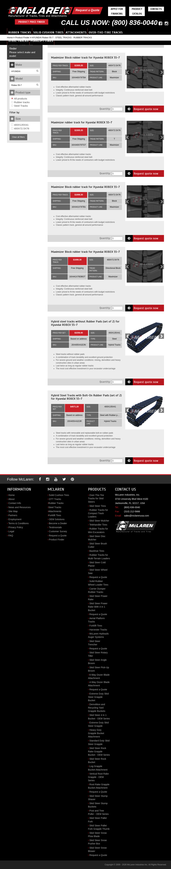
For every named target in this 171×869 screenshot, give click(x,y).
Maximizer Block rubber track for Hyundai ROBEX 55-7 (85, 57)
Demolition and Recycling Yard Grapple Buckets (96, 707)
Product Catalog (137, 11)
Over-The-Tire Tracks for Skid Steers (96, 498)
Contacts (156, 9)
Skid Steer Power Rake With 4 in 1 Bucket (98, 606)
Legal (11, 531)
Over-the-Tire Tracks (106, 32)
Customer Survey (58, 531)
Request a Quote (87, 10)
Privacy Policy (15, 527)
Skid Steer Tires (97, 506)
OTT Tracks (55, 499)
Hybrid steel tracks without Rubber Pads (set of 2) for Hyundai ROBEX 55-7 (85, 323)
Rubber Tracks (19, 32)
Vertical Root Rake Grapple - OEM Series (98, 777)
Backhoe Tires (96, 551)
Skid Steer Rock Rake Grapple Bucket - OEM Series (99, 751)
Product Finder (22, 37)
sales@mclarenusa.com (136, 515)
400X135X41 (20, 124)
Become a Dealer (58, 523)
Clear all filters (18, 137)
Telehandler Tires (98, 524)
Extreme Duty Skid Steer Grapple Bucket (98, 697)
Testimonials (55, 527)
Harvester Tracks (98, 629)
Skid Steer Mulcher (99, 520)
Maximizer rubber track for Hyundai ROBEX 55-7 (81, 122)
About (11, 499)
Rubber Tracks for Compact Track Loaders (98, 513)
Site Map (13, 511)
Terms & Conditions (18, 523)
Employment (14, 519)
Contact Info (14, 503)
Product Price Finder (31, 21)
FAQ (10, 535)
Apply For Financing (117, 11)
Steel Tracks (18, 41)
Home (10, 37)
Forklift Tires (42, 41)
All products (19, 98)
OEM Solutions (56, 519)
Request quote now (141, 109)
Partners (12, 515)
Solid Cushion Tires (48, 32)
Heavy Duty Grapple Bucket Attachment (96, 733)
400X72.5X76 (20, 128)
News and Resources (19, 507)
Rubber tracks (20, 102)
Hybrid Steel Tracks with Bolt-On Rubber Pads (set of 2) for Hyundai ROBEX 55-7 (86, 396)
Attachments (76, 32)
